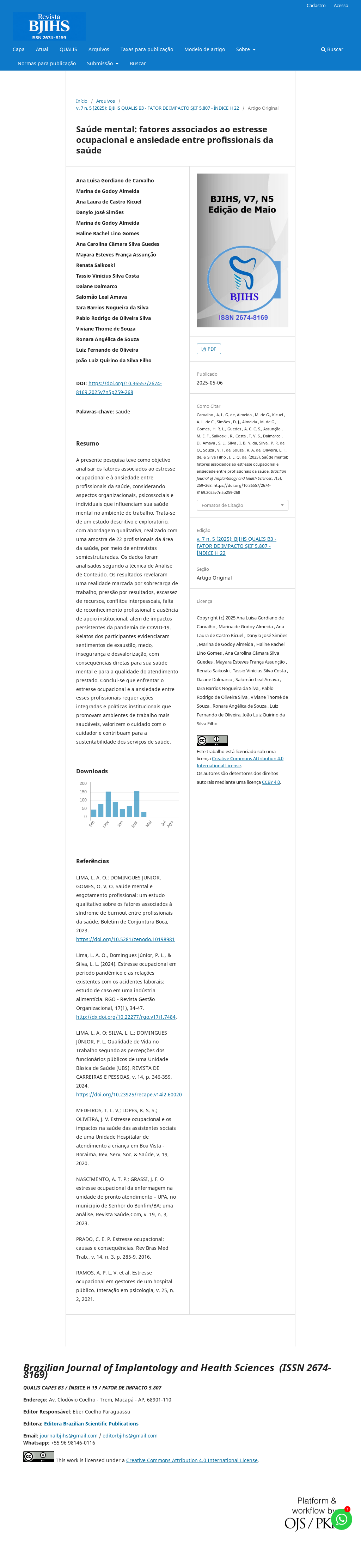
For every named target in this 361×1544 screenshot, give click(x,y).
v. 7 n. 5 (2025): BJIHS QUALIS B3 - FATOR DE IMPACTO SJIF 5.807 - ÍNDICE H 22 (157, 108)
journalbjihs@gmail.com (69, 1435)
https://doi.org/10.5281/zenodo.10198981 (125, 939)
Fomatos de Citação (222, 505)
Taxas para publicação (147, 49)
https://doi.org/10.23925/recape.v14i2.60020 (129, 1094)
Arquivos (98, 49)
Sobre (243, 49)
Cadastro (316, 5)
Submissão (100, 63)
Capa (19, 49)
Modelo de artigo (204, 49)
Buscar (138, 63)
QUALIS (68, 49)
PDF (211, 349)
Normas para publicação (47, 63)
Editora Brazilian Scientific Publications (91, 1423)
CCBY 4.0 (271, 782)
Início (81, 101)
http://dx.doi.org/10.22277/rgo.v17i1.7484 (126, 1016)
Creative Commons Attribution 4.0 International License (192, 1460)
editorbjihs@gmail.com (130, 1435)
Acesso (341, 5)
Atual (42, 49)
